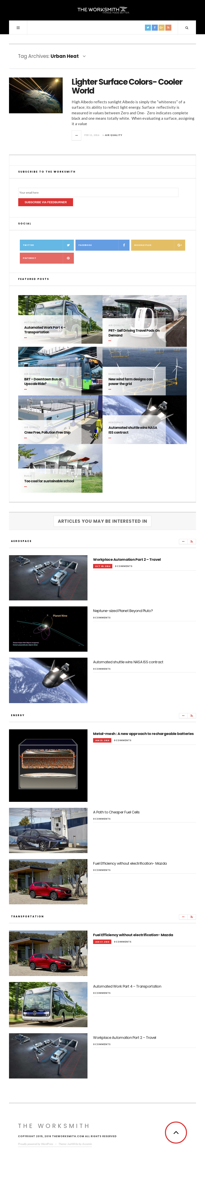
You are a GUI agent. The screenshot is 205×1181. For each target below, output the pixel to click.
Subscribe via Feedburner (46, 202)
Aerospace (116, 422)
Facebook (103, 245)
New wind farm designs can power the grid (131, 381)
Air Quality (113, 135)
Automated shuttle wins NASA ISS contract (133, 430)
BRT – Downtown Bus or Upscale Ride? (43, 381)
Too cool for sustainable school (49, 481)
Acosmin (87, 1144)
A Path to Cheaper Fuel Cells (116, 812)
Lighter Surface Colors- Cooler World (127, 86)
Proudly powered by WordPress (35, 1144)
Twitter (48, 245)
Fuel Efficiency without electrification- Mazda (130, 863)
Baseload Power (120, 374)
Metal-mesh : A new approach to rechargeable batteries (143, 733)
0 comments (124, 566)
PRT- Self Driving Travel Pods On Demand (134, 333)
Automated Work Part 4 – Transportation (44, 330)
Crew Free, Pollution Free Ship (47, 432)
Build (28, 475)
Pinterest (48, 258)
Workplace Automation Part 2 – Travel (127, 559)
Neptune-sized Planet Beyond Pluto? (123, 610)
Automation (33, 322)
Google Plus (159, 245)
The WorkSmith (54, 1126)
